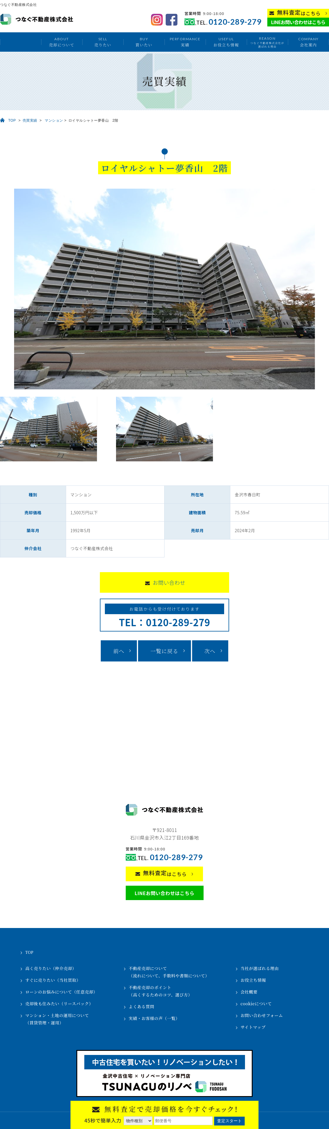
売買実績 (30, 120)
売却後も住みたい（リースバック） (59, 1003)
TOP (12, 120)
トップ (20, 42)
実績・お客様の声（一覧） (154, 1018)
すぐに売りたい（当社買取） (53, 980)
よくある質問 (141, 1006)
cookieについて (256, 1003)
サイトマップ (253, 1027)
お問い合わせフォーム (262, 1015)
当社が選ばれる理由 (260, 968)
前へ (118, 651)
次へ (210, 651)
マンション (54, 120)
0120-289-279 (235, 22)
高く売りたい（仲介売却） (50, 968)
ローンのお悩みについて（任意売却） (61, 992)
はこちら (299, 13)
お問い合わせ (169, 582)
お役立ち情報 (226, 42)
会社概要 (249, 992)
